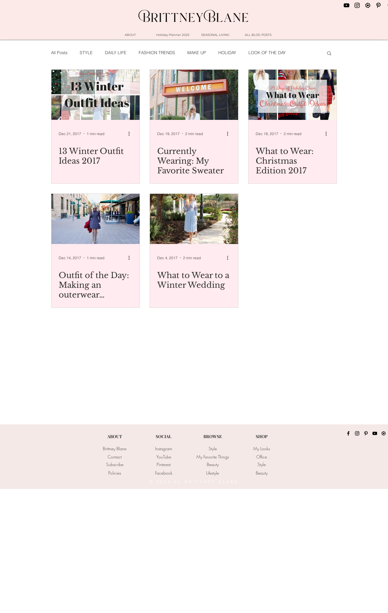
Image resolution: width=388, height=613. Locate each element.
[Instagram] (163, 449)
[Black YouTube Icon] (346, 5)
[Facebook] (163, 473)
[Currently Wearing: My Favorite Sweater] (194, 95)
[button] (329, 54)
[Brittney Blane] (114, 449)
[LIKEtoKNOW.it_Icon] (367, 5)
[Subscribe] (114, 464)
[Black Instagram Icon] (357, 5)
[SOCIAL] (163, 436)
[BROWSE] (212, 436)
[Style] (212, 449)
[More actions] (131, 133)
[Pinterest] (163, 464)
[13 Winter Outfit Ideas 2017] (95, 95)
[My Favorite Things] (212, 457)
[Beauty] (212, 464)
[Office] (261, 457)
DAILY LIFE (115, 52)
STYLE (86, 52)
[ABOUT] (114, 436)
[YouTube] (163, 457)
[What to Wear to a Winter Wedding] (194, 219)
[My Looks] (261, 449)
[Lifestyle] (212, 473)
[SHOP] (261, 436)
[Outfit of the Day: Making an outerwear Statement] (95, 219)
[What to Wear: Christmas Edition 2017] (292, 95)
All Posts (59, 52)
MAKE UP (196, 52)
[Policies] (114, 473)
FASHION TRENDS (157, 52)
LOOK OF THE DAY (267, 52)
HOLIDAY (227, 52)
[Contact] (114, 457)
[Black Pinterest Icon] (378, 5)
